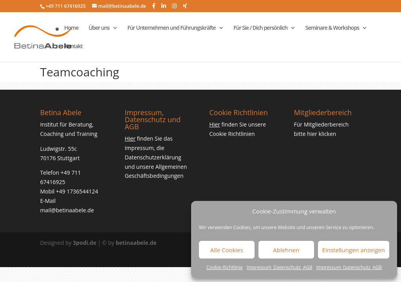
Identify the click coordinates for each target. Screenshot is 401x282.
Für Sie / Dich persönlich (260, 28)
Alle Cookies (226, 250)
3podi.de (84, 242)
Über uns (99, 28)
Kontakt (73, 46)
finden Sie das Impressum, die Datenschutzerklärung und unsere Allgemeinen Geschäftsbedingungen (156, 157)
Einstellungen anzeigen (353, 250)
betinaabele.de (136, 242)
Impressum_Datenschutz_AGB (279, 267)
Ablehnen (286, 250)
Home (71, 28)
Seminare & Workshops (332, 28)
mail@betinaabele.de (67, 210)
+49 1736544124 (77, 191)
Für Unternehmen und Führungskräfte (171, 28)
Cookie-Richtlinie (224, 267)
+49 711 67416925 (65, 6)
